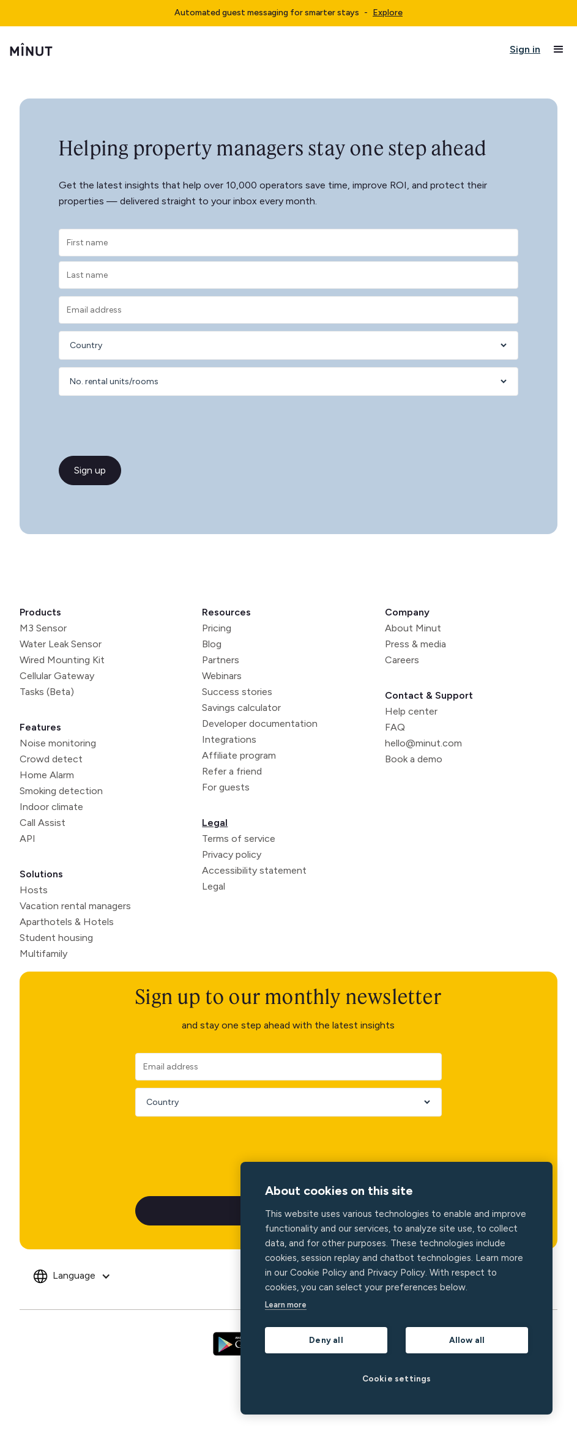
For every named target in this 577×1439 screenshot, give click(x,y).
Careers (402, 660)
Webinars (222, 676)
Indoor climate (51, 806)
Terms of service (238, 838)
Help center (411, 711)
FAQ (395, 727)
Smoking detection (61, 791)
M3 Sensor (43, 628)
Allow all (467, 1340)
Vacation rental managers (75, 906)
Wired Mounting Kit (62, 660)
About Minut (413, 628)
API (27, 838)
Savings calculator (241, 707)
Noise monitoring (58, 743)
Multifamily (43, 953)
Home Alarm (47, 775)
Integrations (229, 739)
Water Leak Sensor (61, 644)
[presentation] (132, 427)
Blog (211, 644)
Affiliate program (239, 755)
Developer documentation (260, 723)
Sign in (525, 49)
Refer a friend (232, 771)
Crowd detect (51, 759)
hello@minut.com (423, 743)
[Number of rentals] (284, 381)
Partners (220, 660)
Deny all (326, 1340)
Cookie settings (396, 1378)
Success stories (237, 691)
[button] (558, 49)
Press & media (415, 644)
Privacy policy (231, 854)
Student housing (56, 937)
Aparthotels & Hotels (67, 922)
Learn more (286, 1304)
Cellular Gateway (57, 676)
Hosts (34, 890)
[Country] (284, 345)
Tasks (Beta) (47, 691)
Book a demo (413, 759)
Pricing (216, 628)
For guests (226, 787)
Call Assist (42, 822)
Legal (215, 822)
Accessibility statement (254, 870)
